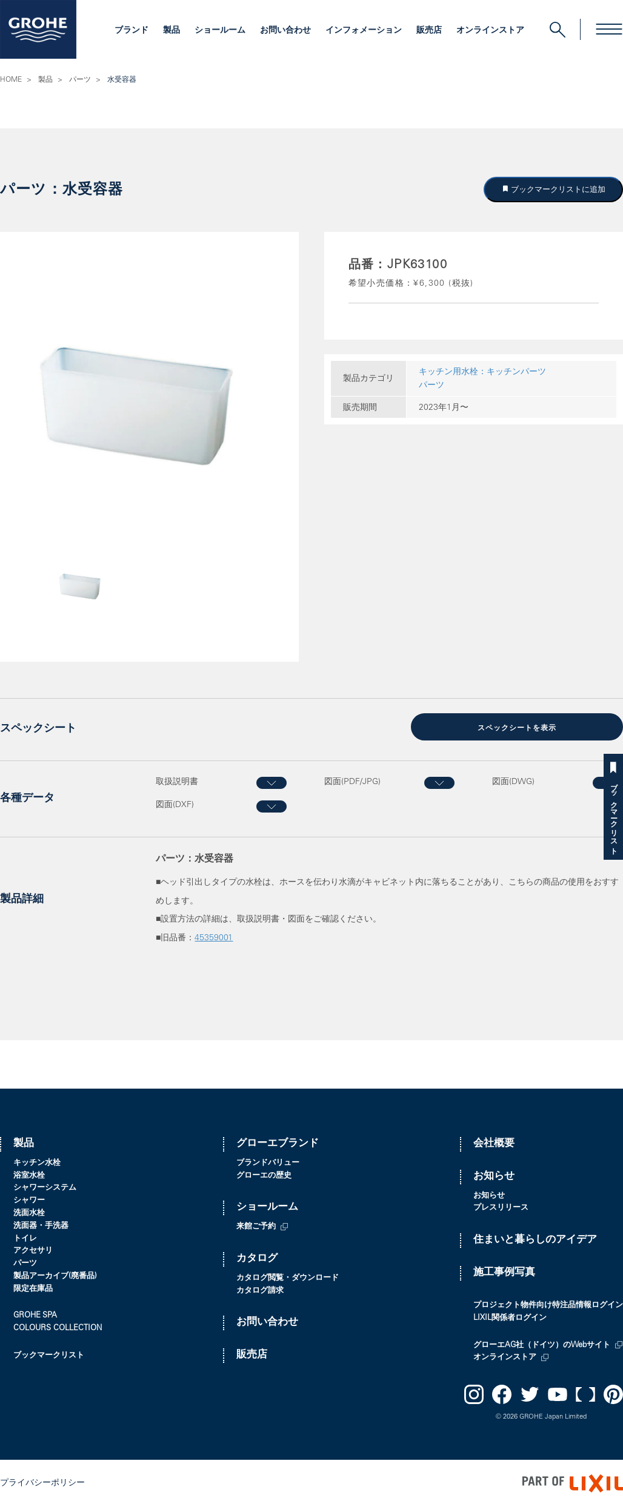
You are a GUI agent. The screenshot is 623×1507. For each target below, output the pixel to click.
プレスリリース (500, 1208)
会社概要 (494, 1144)
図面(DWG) (513, 782)
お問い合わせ (285, 31)
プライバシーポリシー (42, 1483)
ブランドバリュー (267, 1163)
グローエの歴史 (264, 1176)
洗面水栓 (29, 1214)
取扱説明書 (177, 782)
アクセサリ (33, 1251)
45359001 (214, 938)
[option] (149, 405)
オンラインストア (490, 31)
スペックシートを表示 (517, 728)
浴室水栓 (29, 1176)
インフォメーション (363, 31)
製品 (171, 31)
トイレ (25, 1239)
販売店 (429, 31)
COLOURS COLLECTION (57, 1329)
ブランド (131, 31)
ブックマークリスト (613, 814)
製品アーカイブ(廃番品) (55, 1277)
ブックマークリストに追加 (557, 189)
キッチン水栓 (37, 1163)
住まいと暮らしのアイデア (535, 1240)
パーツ (80, 80)
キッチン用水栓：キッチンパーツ (482, 372)
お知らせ (494, 1177)
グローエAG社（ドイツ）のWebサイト (541, 1346)
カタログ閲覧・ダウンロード (287, 1278)
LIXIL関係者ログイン (510, 1318)
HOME (11, 80)
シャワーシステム (44, 1188)
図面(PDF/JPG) (352, 782)
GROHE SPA (35, 1316)
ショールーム (220, 31)
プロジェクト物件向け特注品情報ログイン (548, 1306)
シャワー (29, 1201)
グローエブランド (277, 1144)
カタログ (257, 1259)
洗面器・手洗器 (40, 1226)
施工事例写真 (504, 1273)
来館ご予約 (256, 1227)
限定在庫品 (33, 1289)
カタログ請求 (260, 1291)
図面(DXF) (175, 805)
